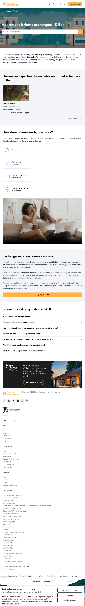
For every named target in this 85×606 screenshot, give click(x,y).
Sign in (62, 4)
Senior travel (7, 558)
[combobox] (40, 31)
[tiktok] (13, 400)
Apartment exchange (10, 564)
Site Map (74, 576)
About (5, 425)
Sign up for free (75, 4)
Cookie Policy (51, 576)
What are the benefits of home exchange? (42, 322)
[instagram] (9, 400)
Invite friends (7, 467)
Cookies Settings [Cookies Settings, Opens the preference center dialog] (69, 600)
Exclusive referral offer (10, 498)
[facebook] (4, 400)
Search (80, 32)
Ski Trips (5, 529)
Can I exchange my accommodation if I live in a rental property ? (42, 339)
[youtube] (26, 400)
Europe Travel (7, 535)
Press (5, 441)
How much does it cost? (11, 459)
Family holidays (8, 556)
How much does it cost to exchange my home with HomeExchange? (42, 328)
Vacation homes (8, 540)
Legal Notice (63, 576)
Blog (4, 433)
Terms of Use (12, 576)
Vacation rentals (8, 500)
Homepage (7, 11)
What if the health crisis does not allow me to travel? (42, 345)
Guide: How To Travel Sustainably (14, 511)
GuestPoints (7, 456)
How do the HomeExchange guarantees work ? (42, 334)
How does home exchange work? (42, 316)
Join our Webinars (9, 503)
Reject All (70, 595)
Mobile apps (7, 436)
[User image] (25, 98)
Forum (5, 480)
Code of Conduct (26, 576)
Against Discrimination (10, 514)
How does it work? (9, 454)
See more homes (75, 118)
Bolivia (17, 11)
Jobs (4, 430)
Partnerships (7, 551)
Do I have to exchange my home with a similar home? (42, 351)
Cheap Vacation (8, 527)
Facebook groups (9, 522)
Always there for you (10, 485)
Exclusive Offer (8, 543)
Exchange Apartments (10, 537)
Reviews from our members (12, 495)
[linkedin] (17, 400)
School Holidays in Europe (12, 508)
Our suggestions (8, 464)
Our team (6, 428)
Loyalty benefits (8, 569)
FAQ (4, 477)
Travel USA (6, 524)
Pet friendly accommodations (13, 561)
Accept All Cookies (70, 590)
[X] (22, 400)
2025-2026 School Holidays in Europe (16, 566)
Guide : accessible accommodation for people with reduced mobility (27, 506)
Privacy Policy (39, 576)
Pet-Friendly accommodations (13, 532)
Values (5, 451)
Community (7, 438)
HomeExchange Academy (12, 516)
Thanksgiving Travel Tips (11, 519)
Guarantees (7, 462)
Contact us (6, 482)
